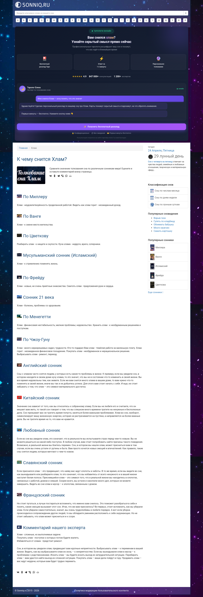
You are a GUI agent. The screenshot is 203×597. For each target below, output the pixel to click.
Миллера (157, 250)
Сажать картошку (163, 233)
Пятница (168, 153)
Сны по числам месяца (164, 194)
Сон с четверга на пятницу (160, 164)
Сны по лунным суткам (165, 207)
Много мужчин (161, 230)
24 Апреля (155, 153)
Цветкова (158, 287)
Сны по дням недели (163, 200)
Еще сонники (155, 295)
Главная (23, 150)
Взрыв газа (160, 220)
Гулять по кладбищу (164, 224)
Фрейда (157, 278)
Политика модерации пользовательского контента (101, 593)
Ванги (156, 259)
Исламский (158, 269)
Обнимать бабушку (164, 227)
